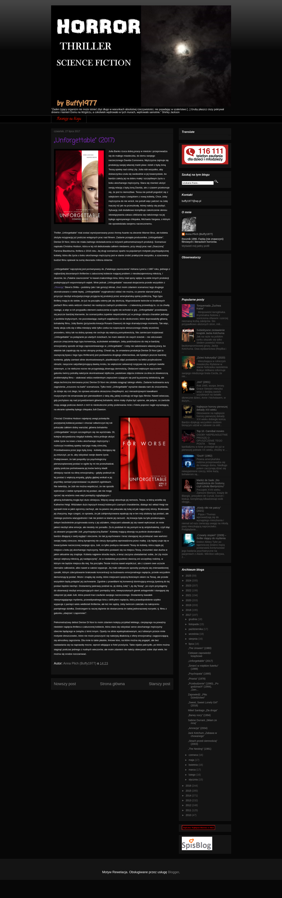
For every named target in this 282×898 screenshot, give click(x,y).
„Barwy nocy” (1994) (199, 715)
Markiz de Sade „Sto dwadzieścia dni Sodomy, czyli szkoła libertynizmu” (211, 483)
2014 (189, 795)
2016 (189, 785)
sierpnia (193, 638)
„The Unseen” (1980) (199, 648)
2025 (189, 575)
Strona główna (112, 684)
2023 (189, 585)
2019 (189, 605)
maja (192, 759)
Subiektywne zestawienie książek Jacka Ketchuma (211, 332)
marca (192, 769)
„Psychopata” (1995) (199, 673)
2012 (189, 805)
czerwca (194, 754)
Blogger (173, 872)
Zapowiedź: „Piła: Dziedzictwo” (197, 696)
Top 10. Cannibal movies (210, 431)
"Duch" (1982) (204, 455)
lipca (192, 643)
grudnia (193, 619)
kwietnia (193, 764)
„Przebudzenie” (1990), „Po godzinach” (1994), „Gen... (203, 686)
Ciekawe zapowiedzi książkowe (199, 654)
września (194, 633)
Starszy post (159, 684)
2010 (189, 815)
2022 (189, 590)
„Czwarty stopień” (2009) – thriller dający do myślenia (211, 537)
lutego (192, 774)
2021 (189, 595)
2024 (189, 580)
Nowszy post (65, 684)
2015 (189, 790)
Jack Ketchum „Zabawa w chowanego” (202, 734)
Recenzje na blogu (69, 119)
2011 (189, 810)
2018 (189, 610)
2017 (189, 614)
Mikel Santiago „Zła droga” (202, 710)
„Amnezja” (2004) (197, 728)
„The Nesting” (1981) (199, 748)
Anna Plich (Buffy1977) (199, 234)
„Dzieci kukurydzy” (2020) (211, 357)
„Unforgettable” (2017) (200, 660)
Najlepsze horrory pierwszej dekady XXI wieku (212, 408)
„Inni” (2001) (203, 382)
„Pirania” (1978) (196, 678)
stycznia (193, 779)
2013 (189, 800)
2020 (189, 600)
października (196, 629)
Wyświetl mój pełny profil (195, 246)
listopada (194, 624)
